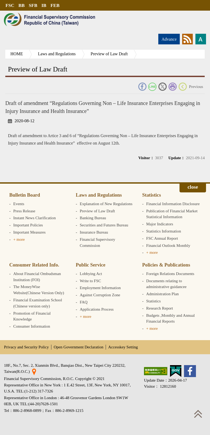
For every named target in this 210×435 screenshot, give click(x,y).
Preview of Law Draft (110, 54)
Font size (200, 39)
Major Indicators (159, 224)
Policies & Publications (166, 265)
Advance (169, 39)
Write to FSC (90, 280)
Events (18, 203)
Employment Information (100, 287)
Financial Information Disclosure (173, 203)
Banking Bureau (93, 218)
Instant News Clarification (34, 218)
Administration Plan (162, 294)
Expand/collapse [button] (193, 187)
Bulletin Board (24, 195)
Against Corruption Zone (100, 295)
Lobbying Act (91, 273)
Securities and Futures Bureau (104, 225)
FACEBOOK (142, 86)
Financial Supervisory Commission (97, 242)
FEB (55, 5)
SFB (33, 5)
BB (22, 5)
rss (187, 39)
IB (44, 5)
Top (198, 414)
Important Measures (29, 232)
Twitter (162, 86)
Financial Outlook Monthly (168, 245)
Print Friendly (172, 86)
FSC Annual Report (162, 238)
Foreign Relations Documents (170, 273)
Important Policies (28, 225)
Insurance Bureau (94, 232)
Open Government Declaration (78, 347)
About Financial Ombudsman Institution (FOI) (37, 276)
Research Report (159, 308)
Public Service (91, 265)
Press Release (24, 211)
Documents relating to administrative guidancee (166, 283)
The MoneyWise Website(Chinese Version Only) (38, 289)
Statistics (151, 195)
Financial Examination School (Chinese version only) (37, 303)
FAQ (84, 302)
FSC (10, 5)
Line (152, 86)
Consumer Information (31, 326)
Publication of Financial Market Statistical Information (172, 214)
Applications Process (97, 309)
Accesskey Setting (123, 347)
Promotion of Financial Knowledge (32, 316)
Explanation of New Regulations (106, 203)
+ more (19, 239)
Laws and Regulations (57, 54)
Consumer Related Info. (34, 265)
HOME (17, 54)
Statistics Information (163, 231)
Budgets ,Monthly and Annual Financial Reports (170, 318)
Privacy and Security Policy (26, 347)
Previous (196, 86)
